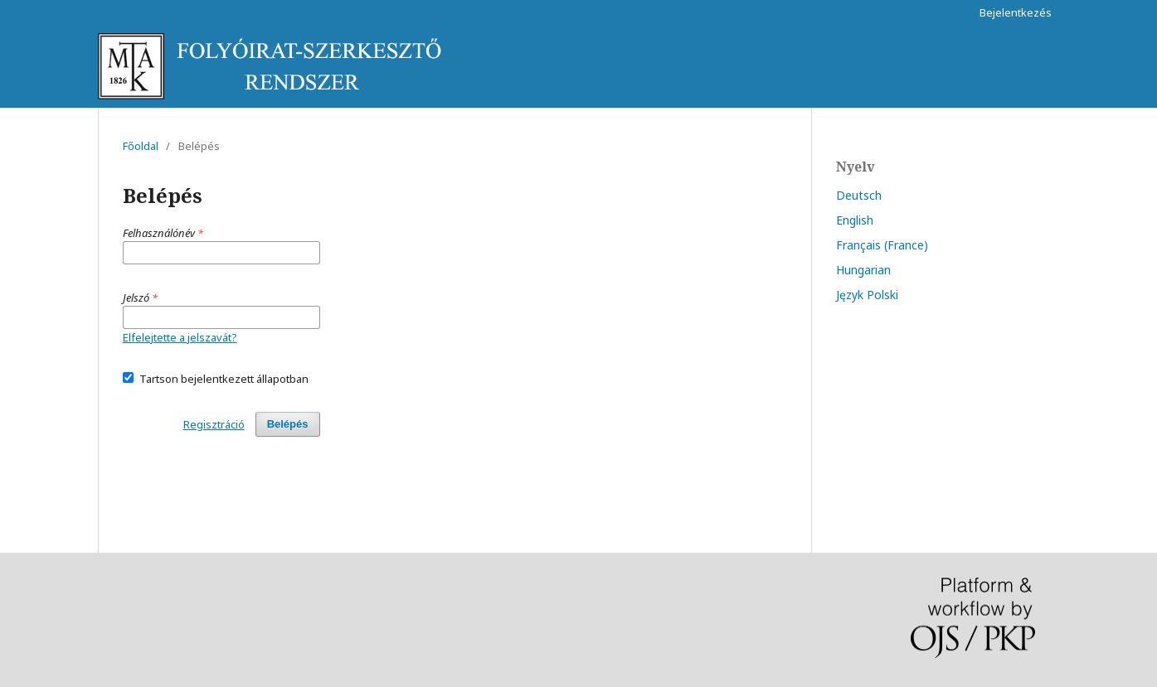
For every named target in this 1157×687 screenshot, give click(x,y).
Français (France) (882, 245)
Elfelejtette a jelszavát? (180, 337)
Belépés (288, 424)
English (854, 220)
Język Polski (867, 294)
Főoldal (140, 145)
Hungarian (863, 270)
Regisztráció (214, 424)
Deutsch (859, 195)
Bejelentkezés (1016, 12)
